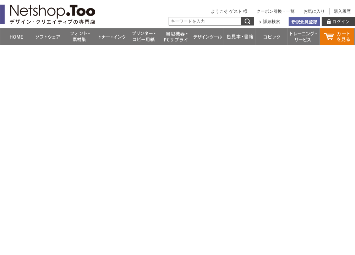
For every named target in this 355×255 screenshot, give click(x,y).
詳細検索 (271, 21)
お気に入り (314, 11)
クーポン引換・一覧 (275, 11)
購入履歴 (342, 11)
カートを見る (337, 36)
